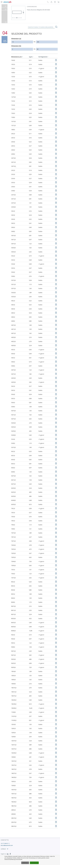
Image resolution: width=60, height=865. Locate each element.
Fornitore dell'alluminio (48, 857)
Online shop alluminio (5, 860)
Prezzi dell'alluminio (16, 860)
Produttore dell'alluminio (42, 858)
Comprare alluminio (10, 857)
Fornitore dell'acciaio (53, 860)
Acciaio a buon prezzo (7, 861)
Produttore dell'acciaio (42, 860)
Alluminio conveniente (8, 858)
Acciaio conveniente (17, 861)
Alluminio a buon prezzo (19, 858)
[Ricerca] (56, 27)
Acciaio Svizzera (36, 861)
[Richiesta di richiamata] (48, 2)
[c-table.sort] (22, 56)
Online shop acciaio (26, 860)
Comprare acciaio (30, 863)
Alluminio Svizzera (37, 857)
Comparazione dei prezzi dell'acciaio (48, 861)
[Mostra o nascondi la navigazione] (1, 2)
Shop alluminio (52, 858)
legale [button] (4, 849)
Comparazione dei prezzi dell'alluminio (24, 857)
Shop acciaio (33, 860)
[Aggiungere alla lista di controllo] (56, 60)
